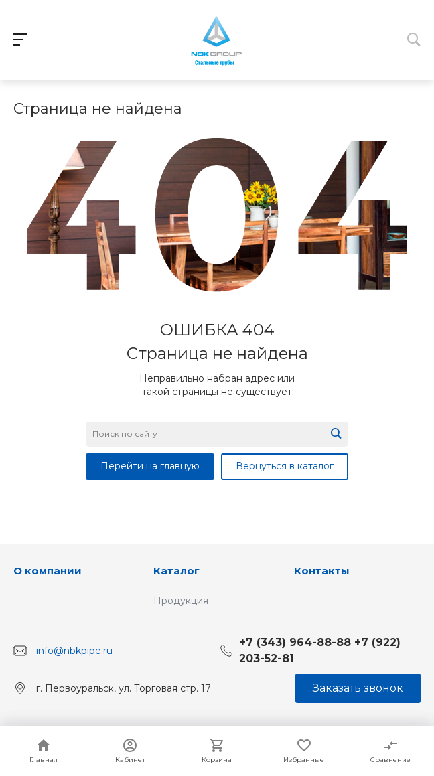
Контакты (322, 570)
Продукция (180, 601)
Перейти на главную (150, 466)
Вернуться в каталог (285, 466)
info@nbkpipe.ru (74, 650)
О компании (47, 570)
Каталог (176, 570)
